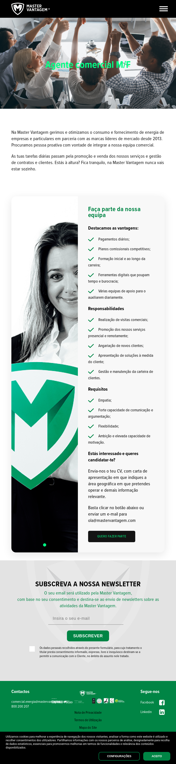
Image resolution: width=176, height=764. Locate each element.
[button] (44, 544)
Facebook (152, 702)
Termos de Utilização (88, 720)
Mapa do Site (88, 727)
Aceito (157, 756)
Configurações (119, 756)
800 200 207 (20, 706)
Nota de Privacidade (88, 712)
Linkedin (152, 712)
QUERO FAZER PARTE (111, 536)
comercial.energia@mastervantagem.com (30, 701)
